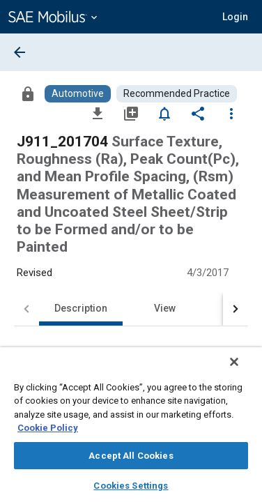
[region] (131, 429)
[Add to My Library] (131, 113)
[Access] (28, 93)
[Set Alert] (164, 113)
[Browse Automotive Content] (78, 93)
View (165, 308)
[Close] (244, 371)
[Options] (231, 113)
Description (80, 308)
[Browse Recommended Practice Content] (176, 93)
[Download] (97, 113)
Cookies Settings (130, 485)
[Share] (198, 113)
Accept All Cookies (130, 455)
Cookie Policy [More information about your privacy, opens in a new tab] (47, 428)
